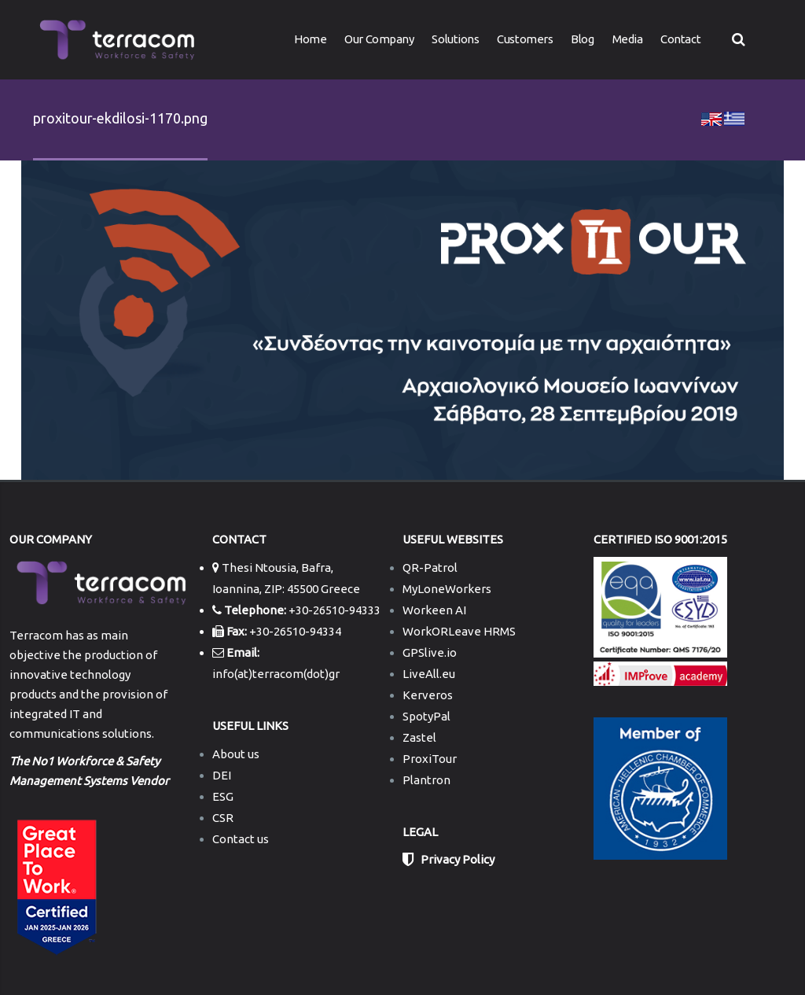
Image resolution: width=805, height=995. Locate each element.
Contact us (240, 839)
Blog (582, 39)
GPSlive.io (429, 652)
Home (310, 39)
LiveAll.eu (428, 673)
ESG (222, 796)
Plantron (426, 780)
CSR (222, 817)
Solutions (455, 39)
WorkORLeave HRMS (459, 631)
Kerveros (427, 695)
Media (627, 39)
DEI (221, 775)
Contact (680, 39)
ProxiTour (429, 758)
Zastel (419, 737)
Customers (525, 39)
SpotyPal (426, 716)
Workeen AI (434, 610)
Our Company (379, 39)
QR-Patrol (430, 567)
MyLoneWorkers (446, 588)
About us (235, 754)
